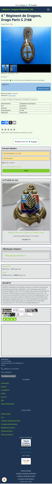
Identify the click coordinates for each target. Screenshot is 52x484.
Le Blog (3, 393)
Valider (26, 170)
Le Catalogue (5, 390)
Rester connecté (10, 162)
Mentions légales (26, 470)
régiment (27, 99)
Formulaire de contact (8, 376)
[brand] (17, 9)
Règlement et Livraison (8, 427)
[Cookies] (4, 479)
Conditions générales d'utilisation (26, 473)
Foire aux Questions (7, 434)
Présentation (5, 383)
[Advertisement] (26, 340)
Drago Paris (12, 95)
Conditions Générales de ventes (10, 420)
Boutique (4, 386)
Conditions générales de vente (26, 476)
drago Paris (18, 99)
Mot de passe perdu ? (16, 166)
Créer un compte (6, 166)
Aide (2, 400)
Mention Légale (5, 413)
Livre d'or (4, 397)
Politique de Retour (7, 431)
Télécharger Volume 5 (15, 255)
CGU (2, 417)
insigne (4, 99)
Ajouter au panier (43, 88)
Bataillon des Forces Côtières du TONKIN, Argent (26, 232)
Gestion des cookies (26, 481)
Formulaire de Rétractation (9, 424)
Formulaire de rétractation (26, 479)
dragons (34, 99)
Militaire (10, 99)
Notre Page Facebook (7, 403)
